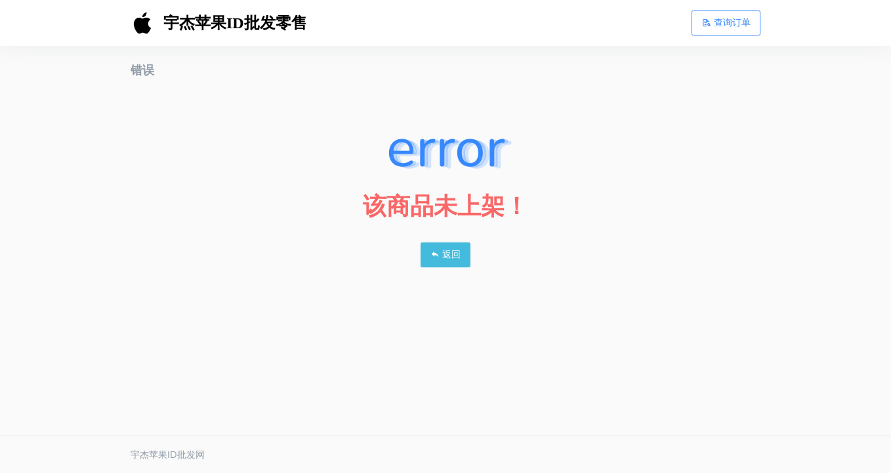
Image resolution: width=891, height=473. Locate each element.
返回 (445, 254)
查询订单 (726, 22)
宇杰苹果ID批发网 (168, 454)
